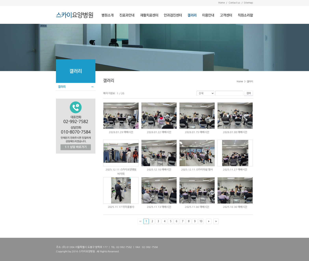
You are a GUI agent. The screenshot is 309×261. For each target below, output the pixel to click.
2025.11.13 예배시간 (159, 207)
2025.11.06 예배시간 (197, 207)
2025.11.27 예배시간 (235, 169)
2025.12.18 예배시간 (159, 169)
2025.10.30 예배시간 (235, 207)
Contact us (234, 3)
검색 (248, 93)
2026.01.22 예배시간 (159, 132)
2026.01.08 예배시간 (235, 132)
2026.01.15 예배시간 (197, 132)
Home (221, 3)
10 (200, 221)
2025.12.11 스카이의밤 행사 (197, 169)
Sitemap (248, 3)
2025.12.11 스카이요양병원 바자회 (121, 171)
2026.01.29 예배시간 (121, 132)
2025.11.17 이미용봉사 (121, 207)
